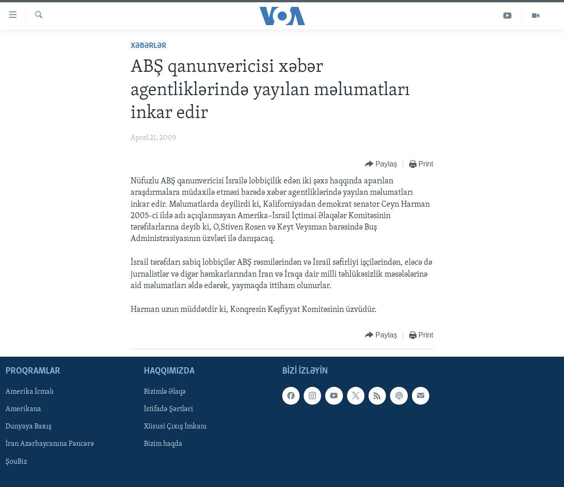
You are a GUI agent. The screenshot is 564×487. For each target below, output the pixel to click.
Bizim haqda (163, 444)
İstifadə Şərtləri (168, 409)
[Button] (381, 164)
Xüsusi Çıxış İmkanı (175, 427)
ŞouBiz (16, 462)
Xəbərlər (148, 46)
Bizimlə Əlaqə (165, 392)
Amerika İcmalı (29, 392)
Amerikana (23, 409)
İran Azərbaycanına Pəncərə (49, 444)
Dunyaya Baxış (28, 427)
